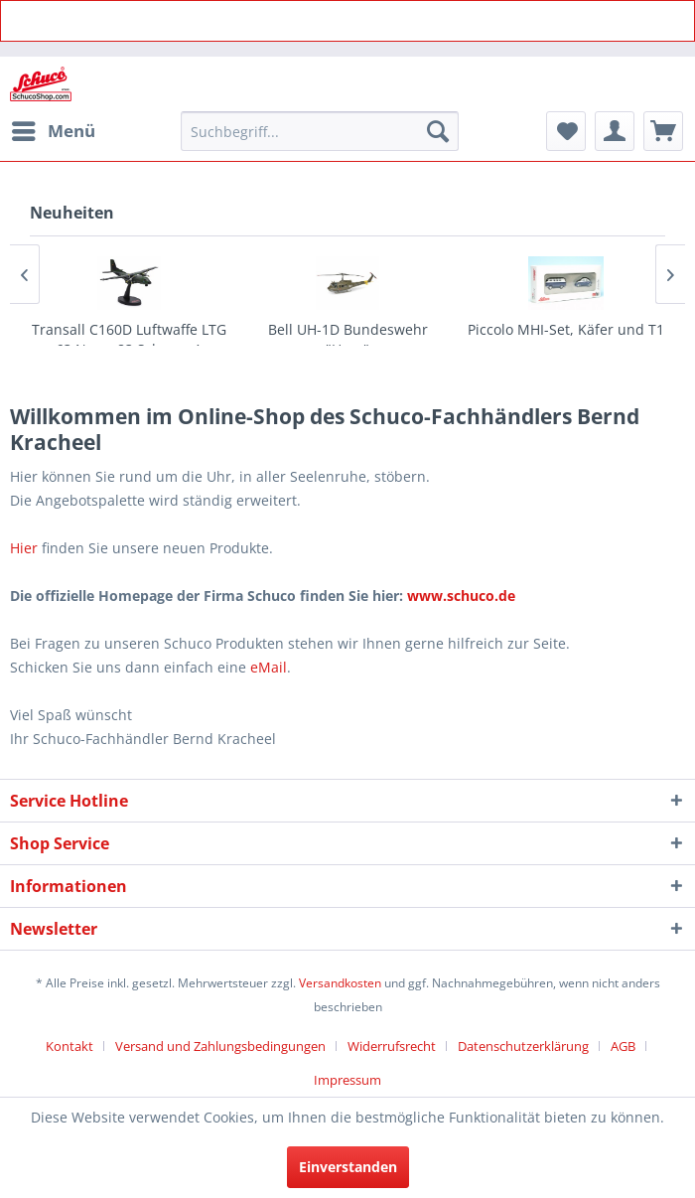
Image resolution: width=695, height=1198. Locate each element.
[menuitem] (52, 131)
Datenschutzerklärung (523, 1046)
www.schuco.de (459, 595)
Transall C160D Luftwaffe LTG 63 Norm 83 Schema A (129, 339)
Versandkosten (340, 982)
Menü (53, 128)
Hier (24, 547)
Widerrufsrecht (392, 1046)
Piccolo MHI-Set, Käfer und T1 (566, 329)
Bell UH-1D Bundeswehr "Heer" (348, 339)
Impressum (347, 1080)
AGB (623, 1046)
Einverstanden (348, 1166)
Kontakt (69, 1046)
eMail (268, 667)
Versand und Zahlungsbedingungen (220, 1046)
